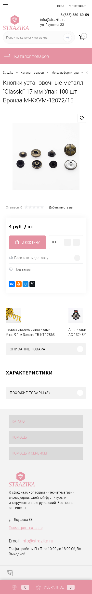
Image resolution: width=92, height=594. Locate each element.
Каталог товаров (26, 56)
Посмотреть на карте (25, 528)
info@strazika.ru (37, 540)
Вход (60, 6)
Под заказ (20, 269)
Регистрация (77, 6)
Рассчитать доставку (28, 258)
